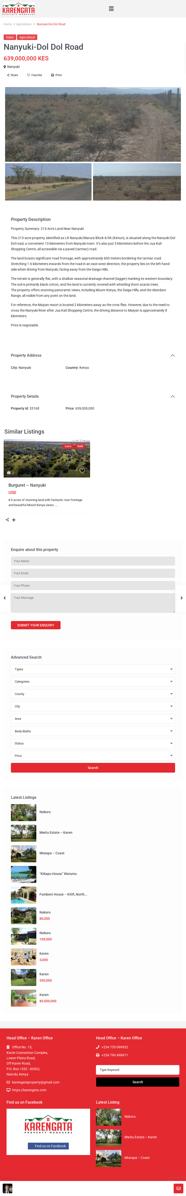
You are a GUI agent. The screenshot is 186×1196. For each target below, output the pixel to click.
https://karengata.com (29, 1090)
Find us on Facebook (48, 1146)
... (56, 505)
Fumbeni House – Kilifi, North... (63, 894)
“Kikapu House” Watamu (58, 874)
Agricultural (23, 24)
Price (18, 756)
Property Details (25, 396)
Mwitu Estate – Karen (55, 832)
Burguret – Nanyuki (27, 485)
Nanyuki (13, 67)
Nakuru (45, 812)
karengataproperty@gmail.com (35, 1082)
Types (19, 669)
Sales (10, 37)
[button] (111, 8)
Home (8, 24)
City (17, 706)
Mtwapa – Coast (51, 853)
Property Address (26, 355)
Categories (22, 681)
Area (18, 718)
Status (19, 743)
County (19, 694)
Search (93, 768)
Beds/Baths (23, 731)
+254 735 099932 (114, 1047)
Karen (44, 953)
